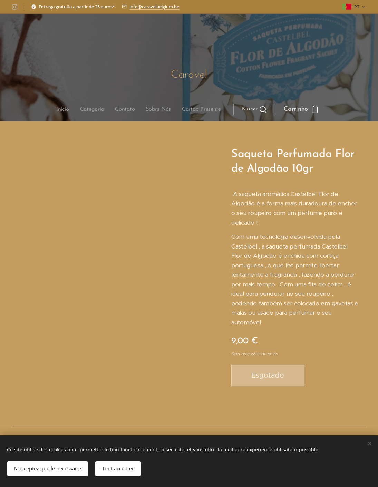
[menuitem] (119, 109)
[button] (194, 109)
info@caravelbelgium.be (154, 6)
